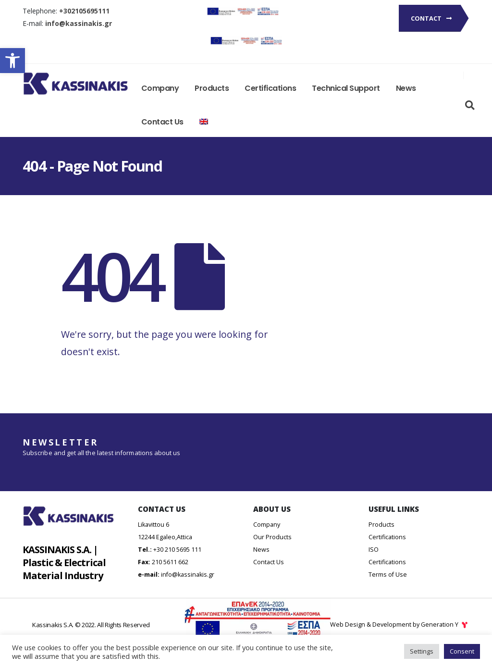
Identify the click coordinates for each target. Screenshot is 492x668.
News (406, 88)
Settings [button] (421, 651)
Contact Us (162, 121)
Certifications (270, 88)
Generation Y (445, 624)
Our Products (272, 537)
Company (160, 88)
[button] (12, 60)
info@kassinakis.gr (187, 574)
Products (212, 88)
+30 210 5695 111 (177, 549)
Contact (431, 18)
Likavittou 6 (153, 524)
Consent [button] (462, 651)
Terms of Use (388, 574)
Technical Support (346, 88)
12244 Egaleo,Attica (165, 537)
